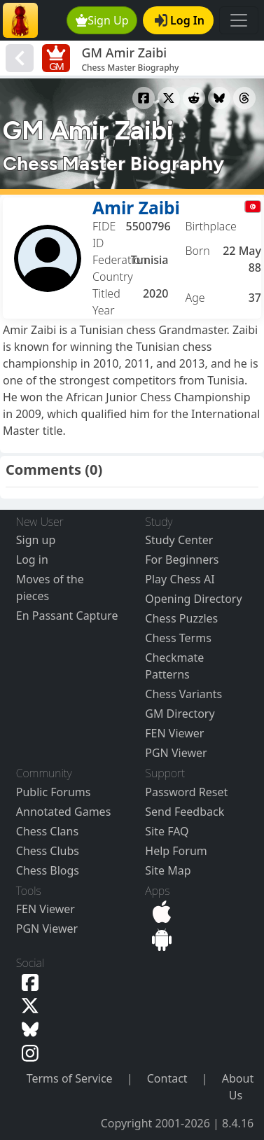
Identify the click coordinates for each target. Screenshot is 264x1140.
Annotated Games (63, 811)
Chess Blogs (47, 870)
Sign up (36, 540)
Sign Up (102, 20)
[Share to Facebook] (143, 98)
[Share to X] (169, 98)
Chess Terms (178, 638)
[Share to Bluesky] (219, 98)
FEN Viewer (174, 733)
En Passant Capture (67, 615)
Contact (167, 1078)
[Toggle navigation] (238, 20)
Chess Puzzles (181, 618)
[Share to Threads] (244, 98)
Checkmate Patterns (174, 666)
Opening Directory (193, 598)
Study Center (179, 540)
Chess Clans (47, 831)
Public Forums (53, 792)
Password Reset (186, 792)
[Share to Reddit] (194, 98)
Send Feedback (184, 811)
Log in (32, 559)
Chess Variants (183, 694)
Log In (179, 20)
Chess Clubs (47, 851)
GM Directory (179, 713)
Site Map (167, 870)
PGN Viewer (176, 752)
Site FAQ (166, 831)
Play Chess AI (179, 579)
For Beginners (181, 559)
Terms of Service (70, 1078)
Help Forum (176, 851)
